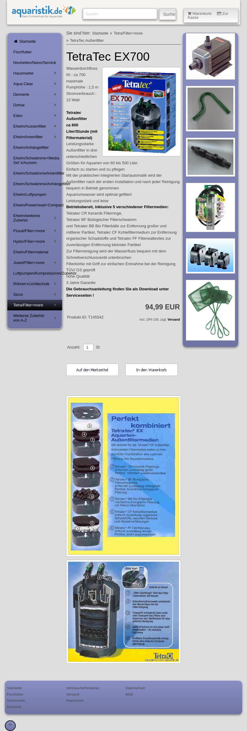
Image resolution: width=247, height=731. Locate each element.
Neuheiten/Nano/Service (35, 63)
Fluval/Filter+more (35, 232)
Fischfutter (22, 52)
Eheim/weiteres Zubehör (35, 217)
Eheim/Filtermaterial (30, 252)
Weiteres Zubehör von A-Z (35, 317)
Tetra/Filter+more (35, 306)
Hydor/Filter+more (35, 242)
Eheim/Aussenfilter (35, 127)
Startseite (24, 41)
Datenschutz (135, 688)
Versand (174, 319)
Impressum (75, 700)
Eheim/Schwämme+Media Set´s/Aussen (36, 160)
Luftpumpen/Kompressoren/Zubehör (37, 274)
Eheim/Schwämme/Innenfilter (37, 173)
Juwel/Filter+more (35, 263)
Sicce (35, 295)
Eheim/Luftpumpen (29, 194)
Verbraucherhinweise (82, 688)
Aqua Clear (35, 85)
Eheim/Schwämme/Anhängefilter (37, 184)
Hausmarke (35, 74)
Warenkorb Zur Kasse (208, 15)
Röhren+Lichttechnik (35, 285)
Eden (35, 116)
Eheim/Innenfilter (35, 138)
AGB (129, 694)
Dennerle (35, 95)
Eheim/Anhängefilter (31, 147)
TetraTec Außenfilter (87, 40)
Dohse (35, 106)
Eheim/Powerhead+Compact (37, 205)
